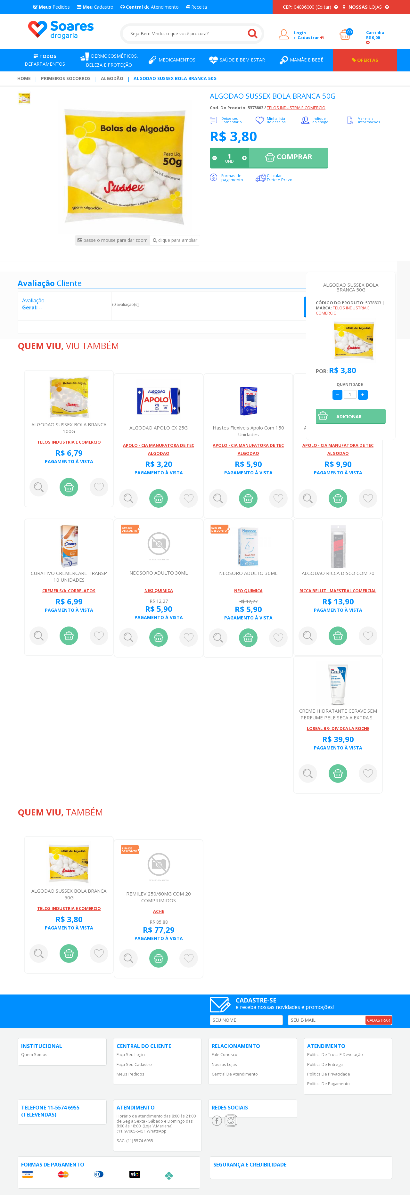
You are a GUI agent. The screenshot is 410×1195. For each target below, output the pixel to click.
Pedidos (51, 7)
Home (24, 78)
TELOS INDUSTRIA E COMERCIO (296, 107)
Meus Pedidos (130, 1074)
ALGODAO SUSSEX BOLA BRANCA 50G (175, 78)
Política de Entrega (325, 1064)
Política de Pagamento (328, 1083)
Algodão (112, 78)
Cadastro (95, 7)
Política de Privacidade (328, 1074)
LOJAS (366, 7)
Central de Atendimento (235, 1074)
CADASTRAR (378, 1020)
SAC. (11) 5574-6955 (135, 1140)
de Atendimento (149, 7)
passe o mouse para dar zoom (113, 240)
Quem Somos (34, 1054)
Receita (196, 7)
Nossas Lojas (224, 1064)
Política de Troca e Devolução (335, 1054)
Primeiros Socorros (66, 78)
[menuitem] (24, 78)
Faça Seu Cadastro (134, 1064)
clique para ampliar (175, 240)
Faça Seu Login (131, 1054)
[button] (351, 416)
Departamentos (45, 60)
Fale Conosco (224, 1054)
